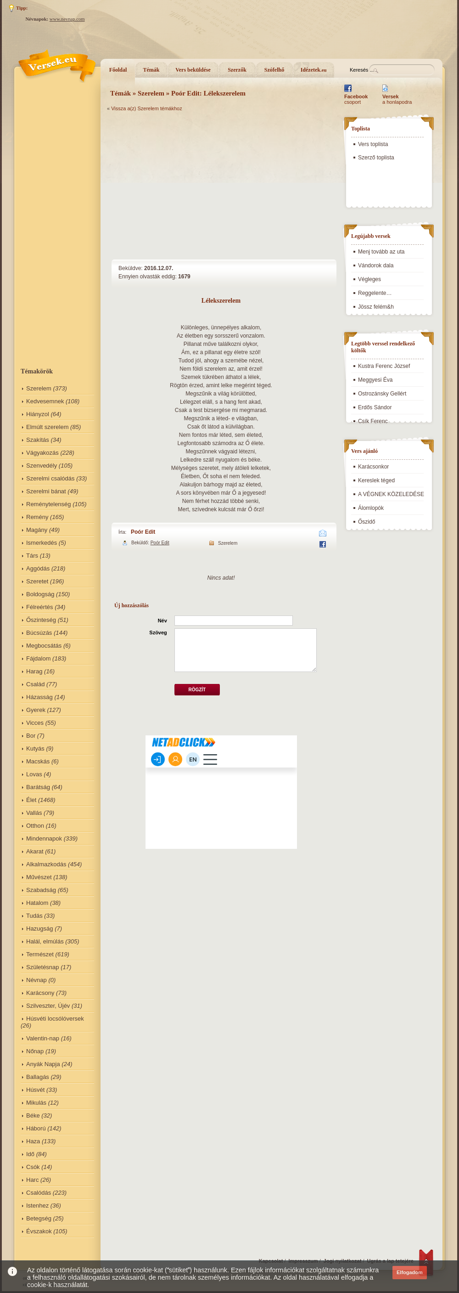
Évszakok (39, 1231)
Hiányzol (37, 414)
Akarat (35, 851)
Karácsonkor (373, 466)
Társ (32, 555)
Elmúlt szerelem (47, 426)
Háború (36, 1128)
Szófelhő (274, 70)
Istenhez (37, 1205)
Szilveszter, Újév (48, 1005)
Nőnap (35, 1051)
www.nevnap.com (67, 19)
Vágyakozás (42, 452)
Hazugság (39, 928)
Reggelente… (375, 293)
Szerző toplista (376, 157)
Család (35, 684)
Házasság (39, 697)
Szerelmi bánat (46, 491)
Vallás (34, 812)
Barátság (38, 787)
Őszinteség (41, 619)
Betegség (38, 1218)
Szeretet (37, 581)
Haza (33, 1141)
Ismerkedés (41, 542)
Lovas (34, 774)
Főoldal (118, 70)
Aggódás (38, 568)
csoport (356, 99)
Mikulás (36, 1102)
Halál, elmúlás (45, 941)
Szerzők (237, 70)
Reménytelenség (48, 504)
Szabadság (41, 889)
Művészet (39, 877)
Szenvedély (41, 465)
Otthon (35, 825)
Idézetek (314, 70)
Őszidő (366, 522)
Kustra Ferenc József (384, 366)
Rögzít (197, 689)
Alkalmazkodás (46, 864)
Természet (40, 954)
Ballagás (37, 1076)
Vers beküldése (193, 70)
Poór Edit (143, 532)
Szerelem (38, 388)
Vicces (35, 722)
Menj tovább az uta (381, 251)
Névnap (36, 980)
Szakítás (37, 439)
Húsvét (35, 1089)
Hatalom (37, 902)
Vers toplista (373, 144)
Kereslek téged (376, 480)
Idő (30, 1154)
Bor (30, 735)
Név (162, 620)
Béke (33, 1115)
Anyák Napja (43, 1064)
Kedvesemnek (45, 401)
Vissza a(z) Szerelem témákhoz (146, 108)
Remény (37, 517)
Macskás (38, 761)
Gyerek (35, 709)
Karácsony (40, 992)
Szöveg (158, 632)
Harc (32, 1179)
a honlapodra (397, 99)
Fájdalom (38, 658)
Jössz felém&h (376, 307)
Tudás (34, 915)
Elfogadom (410, 1272)
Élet (31, 799)
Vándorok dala (375, 265)
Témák (151, 70)
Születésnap (42, 967)
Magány (36, 529)
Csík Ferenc (373, 421)
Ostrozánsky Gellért (382, 393)
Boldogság (40, 594)
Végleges (369, 279)
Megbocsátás (44, 645)
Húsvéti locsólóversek (55, 1018)
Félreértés (39, 607)
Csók (33, 1166)
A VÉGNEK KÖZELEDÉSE (391, 494)
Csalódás (38, 1192)
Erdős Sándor (375, 407)
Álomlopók (371, 508)
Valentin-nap (42, 1038)
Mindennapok (44, 838)
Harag (34, 671)
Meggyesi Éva (375, 380)
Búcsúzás (39, 632)
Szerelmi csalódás (50, 478)
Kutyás (35, 748)
